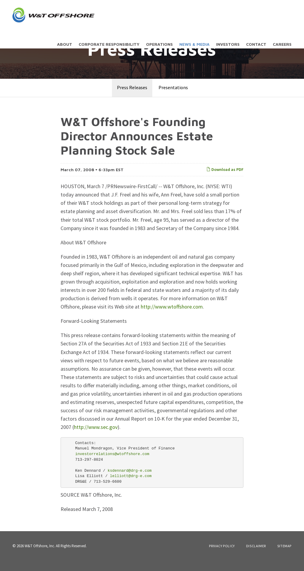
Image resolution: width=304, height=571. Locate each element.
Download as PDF (224, 180)
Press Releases (132, 98)
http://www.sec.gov (96, 437)
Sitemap (284, 556)
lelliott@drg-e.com (130, 486)
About (64, 44)
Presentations (173, 98)
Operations (159, 44)
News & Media (194, 44)
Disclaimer (256, 556)
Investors (228, 44)
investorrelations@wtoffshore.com (112, 464)
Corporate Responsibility (109, 44)
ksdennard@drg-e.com (129, 481)
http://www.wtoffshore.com (172, 317)
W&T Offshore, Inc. (40, 556)
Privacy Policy (222, 556)
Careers (282, 44)
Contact (256, 44)
